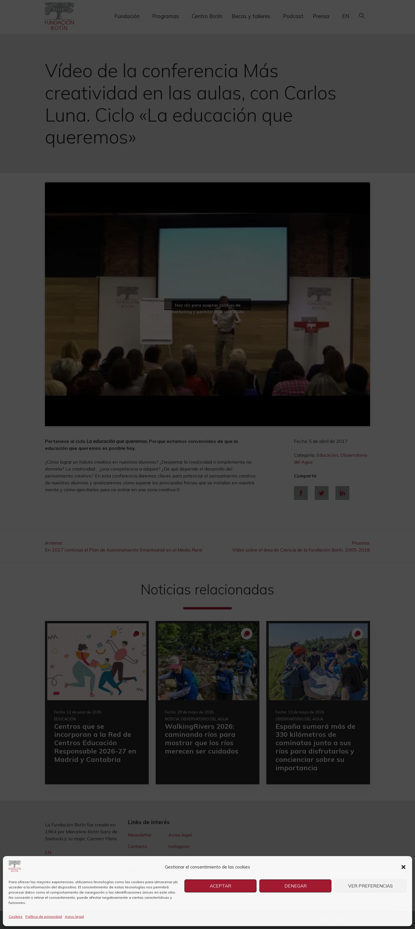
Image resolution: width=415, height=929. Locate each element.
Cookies (15, 916)
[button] (403, 867)
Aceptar (220, 886)
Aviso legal (74, 916)
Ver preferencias (370, 886)
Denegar (295, 886)
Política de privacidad (43, 916)
